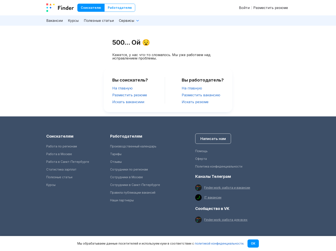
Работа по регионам (61, 146)
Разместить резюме (270, 8)
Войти (244, 8)
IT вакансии (212, 197)
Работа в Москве (59, 154)
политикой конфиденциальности (219, 243)
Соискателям (60, 136)
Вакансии (54, 20)
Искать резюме (195, 102)
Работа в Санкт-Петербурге (67, 161)
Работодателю (120, 7)
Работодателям (126, 136)
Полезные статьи (99, 20)
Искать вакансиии (128, 102)
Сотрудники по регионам (129, 169)
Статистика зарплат (61, 169)
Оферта (201, 158)
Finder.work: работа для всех (226, 219)
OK (253, 243)
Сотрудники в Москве (126, 177)
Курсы (73, 20)
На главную (122, 88)
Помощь (201, 151)
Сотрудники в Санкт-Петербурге (135, 185)
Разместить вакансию (201, 95)
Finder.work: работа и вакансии (227, 187)
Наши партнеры (122, 200)
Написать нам (213, 139)
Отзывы (116, 161)
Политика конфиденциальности (218, 166)
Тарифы (116, 154)
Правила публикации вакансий (132, 192)
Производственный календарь (133, 146)
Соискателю (91, 7)
